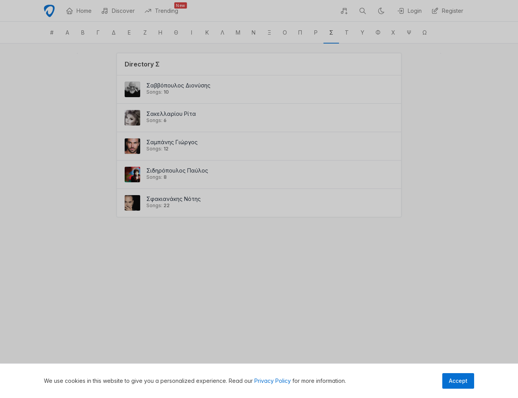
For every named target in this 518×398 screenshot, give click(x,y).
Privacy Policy (272, 380)
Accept (458, 380)
